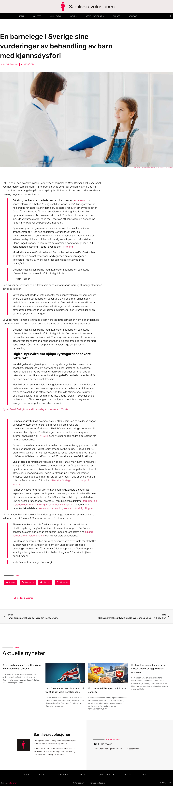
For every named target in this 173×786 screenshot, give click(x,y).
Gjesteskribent (95, 16)
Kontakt (133, 16)
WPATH (44, 435)
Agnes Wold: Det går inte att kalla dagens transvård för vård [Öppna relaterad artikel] (36, 409)
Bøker (73, 16)
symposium (80, 200)
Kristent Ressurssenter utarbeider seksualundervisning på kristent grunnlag (148, 669)
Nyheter (37, 16)
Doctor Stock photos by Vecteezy (143, 168)
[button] (171, 16)
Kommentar (56, 16)
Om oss (116, 16)
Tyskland (68, 246)
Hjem (21, 16)
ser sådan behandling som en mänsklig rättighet (66, 508)
